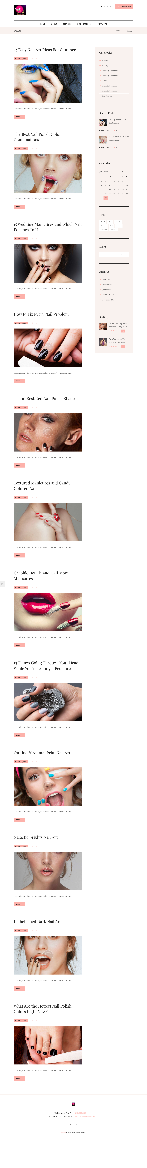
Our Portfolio (84, 24)
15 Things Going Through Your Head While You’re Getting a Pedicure (44, 686)
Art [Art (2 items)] (111, 222)
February (108, 286)
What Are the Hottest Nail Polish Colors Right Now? (46, 1037)
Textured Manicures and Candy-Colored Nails (47, 502)
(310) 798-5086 (125, 6)
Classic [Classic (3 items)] (120, 222)
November (109, 301)
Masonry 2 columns (111, 71)
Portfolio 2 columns (111, 86)
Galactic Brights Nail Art (38, 863)
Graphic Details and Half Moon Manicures (45, 592)
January (108, 291)
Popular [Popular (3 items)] (104, 230)
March (107, 281)
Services (67, 24)
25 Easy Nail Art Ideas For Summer (39, 52)
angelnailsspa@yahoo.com (87, 1146)
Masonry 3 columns (111, 76)
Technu (63, 1162)
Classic (105, 60)
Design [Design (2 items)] (104, 226)
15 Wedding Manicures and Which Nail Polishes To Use (48, 234)
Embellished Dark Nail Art (40, 948)
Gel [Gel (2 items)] (112, 226)
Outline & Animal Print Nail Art (46, 777)
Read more (21, 123)
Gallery (105, 65)
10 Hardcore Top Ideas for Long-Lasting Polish (116, 328)
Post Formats (108, 96)
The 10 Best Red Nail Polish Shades (41, 411)
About (54, 24)
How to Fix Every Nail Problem (45, 322)
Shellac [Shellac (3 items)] (115, 230)
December (109, 296)
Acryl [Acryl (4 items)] (103, 222)
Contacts (102, 24)
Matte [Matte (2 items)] (121, 226)
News (104, 81)
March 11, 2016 (21, 64)
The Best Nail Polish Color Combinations (40, 143)
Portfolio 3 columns (111, 91)
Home (42, 24)
